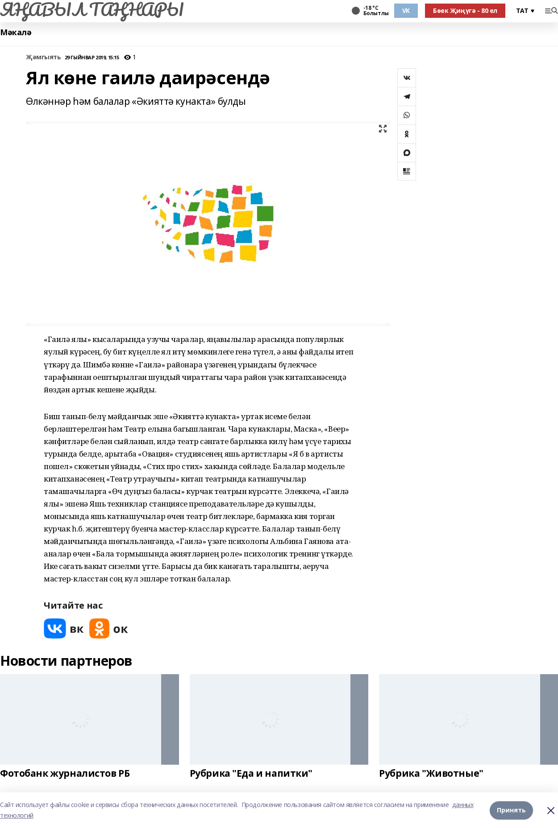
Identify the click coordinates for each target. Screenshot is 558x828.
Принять (511, 810)
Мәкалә (15, 32)
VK (406, 10)
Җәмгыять (43, 57)
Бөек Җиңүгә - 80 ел (465, 10)
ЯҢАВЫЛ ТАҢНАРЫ (91, 9)
